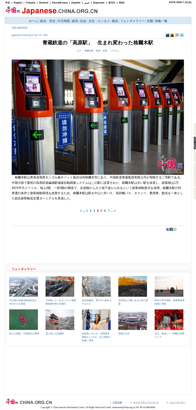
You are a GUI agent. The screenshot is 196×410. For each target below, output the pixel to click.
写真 (14, 28)
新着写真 (22, 28)
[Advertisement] (52, 240)
